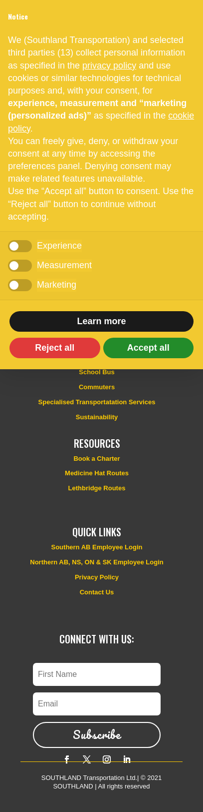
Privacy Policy (97, 577)
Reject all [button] (54, 348)
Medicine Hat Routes (97, 473)
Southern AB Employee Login (97, 547)
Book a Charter (96, 458)
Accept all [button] (148, 348)
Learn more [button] (101, 321)
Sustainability (97, 417)
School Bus (97, 372)
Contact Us (97, 592)
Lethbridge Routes (97, 488)
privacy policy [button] (109, 66)
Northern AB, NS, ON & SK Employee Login (96, 562)
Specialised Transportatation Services (97, 402)
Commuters (97, 387)
